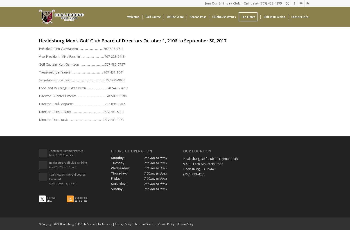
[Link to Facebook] (294, 3)
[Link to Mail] (301, 3)
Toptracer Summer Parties (66, 151)
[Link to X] (287, 3)
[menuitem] (133, 17)
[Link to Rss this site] (308, 3)
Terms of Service (145, 224)
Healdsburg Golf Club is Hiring (68, 162)
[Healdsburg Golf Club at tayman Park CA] (62, 17)
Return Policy (185, 224)
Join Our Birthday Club (222, 3)
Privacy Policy (123, 224)
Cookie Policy (166, 224)
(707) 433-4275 (271, 3)
